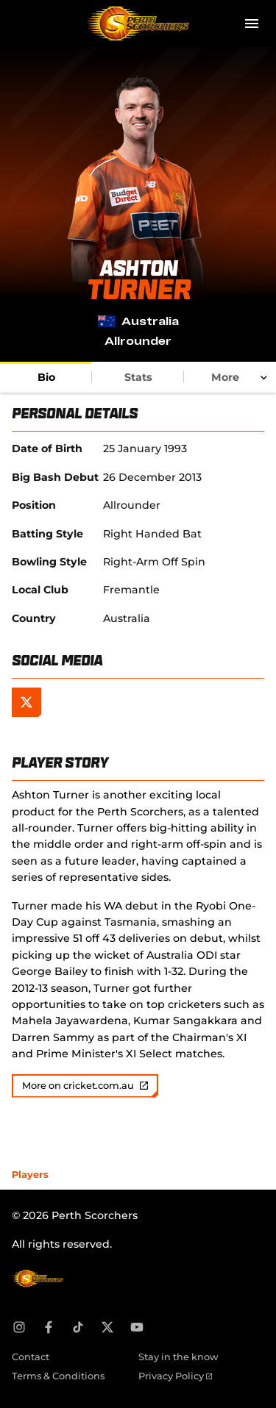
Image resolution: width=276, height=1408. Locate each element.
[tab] (46, 377)
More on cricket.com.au (85, 1085)
